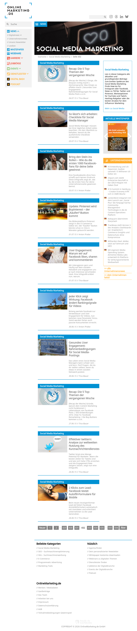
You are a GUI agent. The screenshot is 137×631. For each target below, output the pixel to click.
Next (128, 136)
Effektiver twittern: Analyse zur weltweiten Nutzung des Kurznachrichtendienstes (84, 444)
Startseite (42, 56)
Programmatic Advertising (50, 562)
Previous (107, 136)
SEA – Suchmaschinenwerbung (52, 555)
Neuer (42, 527)
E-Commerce (44, 559)
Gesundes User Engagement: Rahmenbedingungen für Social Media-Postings (82, 349)
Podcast (92, 573)
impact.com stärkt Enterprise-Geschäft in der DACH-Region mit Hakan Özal (118, 181)
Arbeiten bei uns (45, 598)
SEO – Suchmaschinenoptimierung (53, 551)
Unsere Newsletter (17, 42)
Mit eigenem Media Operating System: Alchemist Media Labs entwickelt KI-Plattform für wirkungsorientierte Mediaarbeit (118, 256)
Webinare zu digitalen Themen (103, 559)
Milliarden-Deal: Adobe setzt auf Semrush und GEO (118, 243)
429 (64, 527)
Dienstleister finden (98, 562)
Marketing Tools (45, 566)
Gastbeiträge (44, 591)
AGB (40, 609)
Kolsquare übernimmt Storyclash (118, 220)
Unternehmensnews (18, 39)
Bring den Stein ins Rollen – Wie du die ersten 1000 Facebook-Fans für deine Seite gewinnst (83, 163)
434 (96, 527)
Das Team (42, 595)
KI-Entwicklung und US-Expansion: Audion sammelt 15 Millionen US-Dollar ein (119, 170)
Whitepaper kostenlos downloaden (104, 555)
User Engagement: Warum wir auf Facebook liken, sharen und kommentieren (83, 255)
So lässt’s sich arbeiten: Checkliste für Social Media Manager (83, 117)
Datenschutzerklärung (48, 606)
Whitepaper (17, 49)
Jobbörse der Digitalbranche (102, 566)
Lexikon (12, 46)
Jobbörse (15, 63)
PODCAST (15, 84)
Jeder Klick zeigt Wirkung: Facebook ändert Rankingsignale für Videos (82, 301)
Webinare (15, 53)
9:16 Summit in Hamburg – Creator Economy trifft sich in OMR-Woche (119, 191)
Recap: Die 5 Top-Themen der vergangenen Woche (81, 72)
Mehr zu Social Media (114, 108)
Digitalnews (14, 35)
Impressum (43, 602)
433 (89, 527)
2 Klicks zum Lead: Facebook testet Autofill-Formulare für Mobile (82, 492)
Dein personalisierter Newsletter (103, 551)
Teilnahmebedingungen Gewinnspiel (55, 613)
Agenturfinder (95, 548)
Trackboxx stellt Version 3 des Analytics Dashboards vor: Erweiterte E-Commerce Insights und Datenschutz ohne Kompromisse (119, 231)
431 (77, 527)
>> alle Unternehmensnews (114, 269)
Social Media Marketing (59, 56)
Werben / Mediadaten (48, 588)
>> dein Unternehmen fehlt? (115, 276)
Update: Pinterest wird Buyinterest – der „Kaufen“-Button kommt (82, 211)
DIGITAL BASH (17, 79)
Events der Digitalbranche (101, 569)
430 (70, 527)
